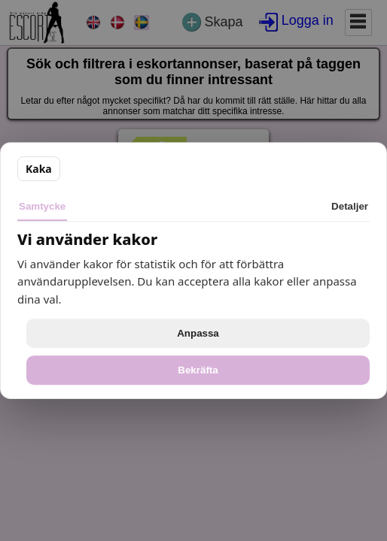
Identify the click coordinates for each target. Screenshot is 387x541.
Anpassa (198, 333)
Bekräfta (198, 370)
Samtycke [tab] (42, 206)
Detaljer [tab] (349, 206)
